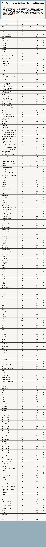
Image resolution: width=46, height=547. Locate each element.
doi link (40, 12)
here (13, 14)
